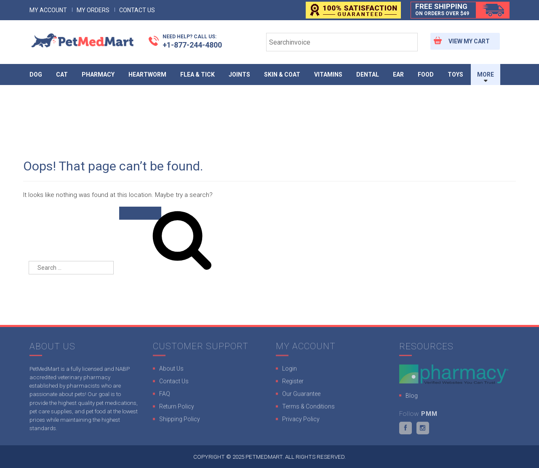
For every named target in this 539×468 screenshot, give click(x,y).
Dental (367, 74)
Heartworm (147, 74)
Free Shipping (442, 9)
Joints (239, 74)
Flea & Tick (197, 74)
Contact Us (137, 10)
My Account (48, 10)
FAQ (164, 396)
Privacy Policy (301, 421)
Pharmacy (98, 74)
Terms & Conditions (308, 408)
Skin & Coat (282, 74)
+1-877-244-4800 (192, 41)
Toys (455, 74)
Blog (412, 398)
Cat (62, 74)
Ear (398, 74)
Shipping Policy (179, 421)
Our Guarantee (301, 396)
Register (293, 383)
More (485, 74)
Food (426, 74)
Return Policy (176, 408)
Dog (35, 74)
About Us (171, 370)
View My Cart (469, 41)
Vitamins (328, 74)
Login (289, 370)
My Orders (93, 10)
